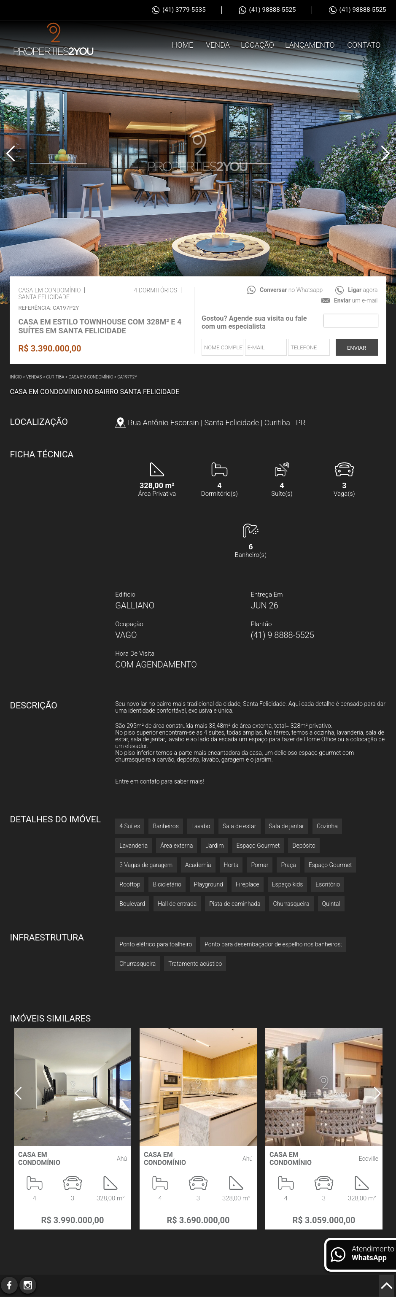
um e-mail (356, 300)
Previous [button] (10, 153)
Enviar (356, 348)
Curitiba (55, 377)
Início (16, 377)
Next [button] (385, 153)
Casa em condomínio (91, 377)
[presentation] (351, 320)
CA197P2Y (127, 377)
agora (362, 289)
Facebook (9, 1285)
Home (183, 85)
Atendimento (373, 1253)
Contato (363, 85)
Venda (218, 85)
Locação (257, 85)
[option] (198, 152)
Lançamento (310, 85)
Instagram (27, 1285)
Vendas (34, 377)
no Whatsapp (291, 289)
